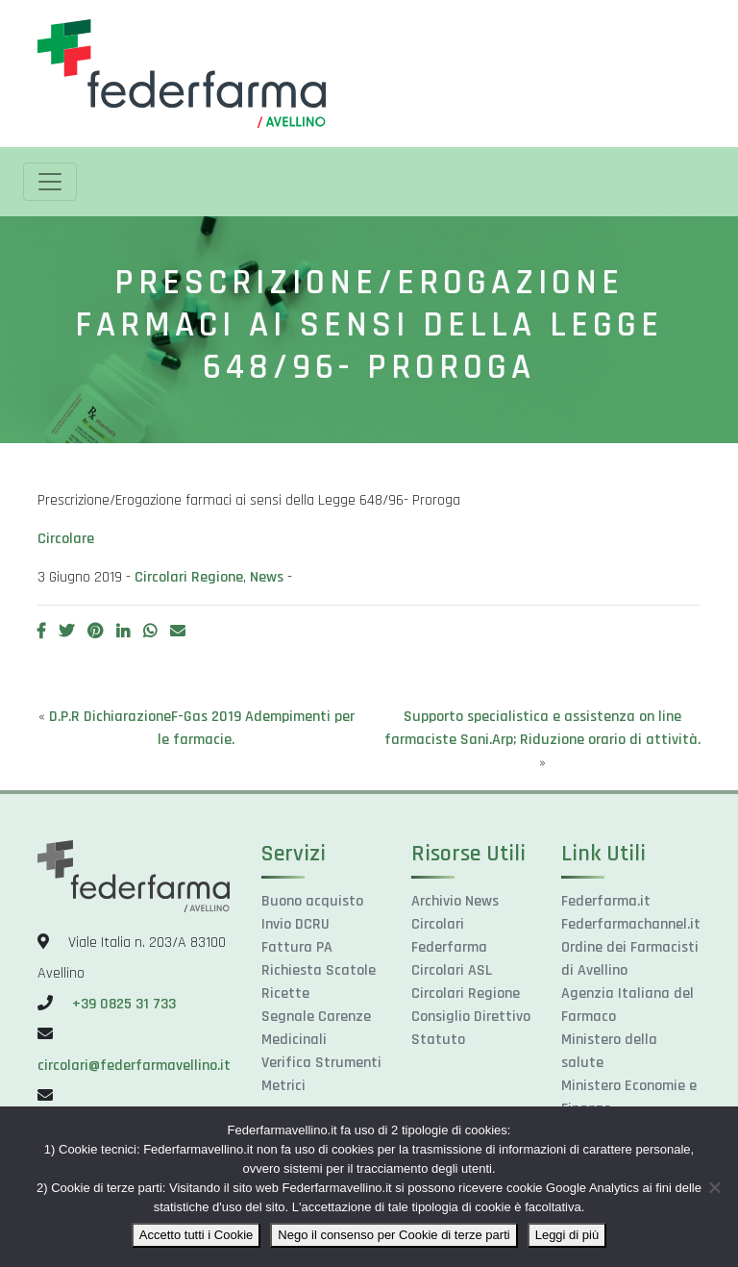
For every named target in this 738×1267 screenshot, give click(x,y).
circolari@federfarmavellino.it (134, 1066)
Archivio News (455, 901)
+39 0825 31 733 (124, 1004)
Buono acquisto (312, 901)
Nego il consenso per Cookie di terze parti (393, 1235)
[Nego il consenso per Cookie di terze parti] (714, 1187)
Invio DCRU (295, 924)
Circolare (65, 539)
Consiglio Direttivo (470, 1016)
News (266, 577)
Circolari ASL (451, 970)
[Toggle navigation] (50, 181)
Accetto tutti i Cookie (196, 1235)
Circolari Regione (189, 577)
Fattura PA (296, 947)
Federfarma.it (606, 901)
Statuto (438, 1040)
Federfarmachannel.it (631, 924)
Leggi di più (567, 1235)
